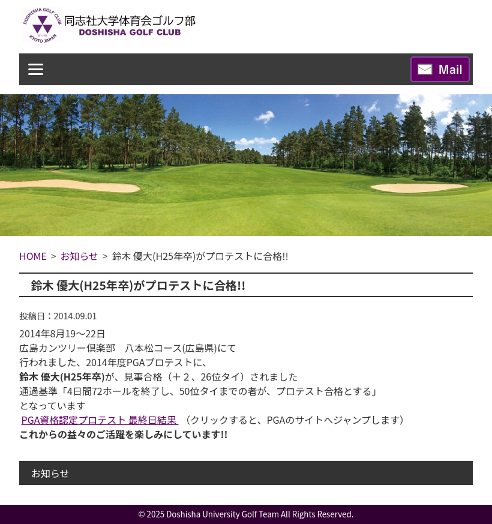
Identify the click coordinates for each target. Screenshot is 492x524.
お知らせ (50, 473)
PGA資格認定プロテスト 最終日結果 (100, 419)
